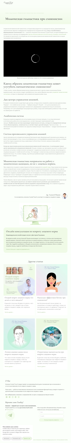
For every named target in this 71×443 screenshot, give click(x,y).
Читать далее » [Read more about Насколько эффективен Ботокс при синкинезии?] (41, 312)
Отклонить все (16, 438)
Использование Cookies (62, 439)
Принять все (27, 438)
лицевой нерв (46, 167)
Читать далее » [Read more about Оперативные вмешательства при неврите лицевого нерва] (41, 366)
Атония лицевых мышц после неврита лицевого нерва (16, 353)
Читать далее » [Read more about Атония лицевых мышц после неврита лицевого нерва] (9, 366)
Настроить (6, 438)
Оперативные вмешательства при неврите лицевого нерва (50, 353)
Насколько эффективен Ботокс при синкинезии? (51, 298)
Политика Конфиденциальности (49, 439)
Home (7, 13)
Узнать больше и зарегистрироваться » (18, 249)
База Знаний (13, 13)
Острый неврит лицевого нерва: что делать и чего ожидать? (19, 298)
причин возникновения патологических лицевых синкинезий (47, 34)
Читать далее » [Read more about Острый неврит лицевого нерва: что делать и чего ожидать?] (9, 312)
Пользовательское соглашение (34, 439)
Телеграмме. (9, 409)
